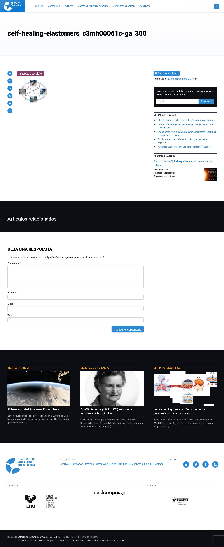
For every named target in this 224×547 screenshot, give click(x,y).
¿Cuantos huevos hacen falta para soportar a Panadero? (185, 147)
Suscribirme (206, 101)
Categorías (77, 464)
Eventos (89, 464)
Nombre (12, 292)
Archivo (64, 464)
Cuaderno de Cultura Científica (30, 541)
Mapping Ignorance (167, 367)
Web (9, 315)
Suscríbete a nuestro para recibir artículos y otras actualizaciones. (184, 93)
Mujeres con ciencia (94, 367)
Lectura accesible (31, 73)
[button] (9, 73)
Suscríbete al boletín (140, 464)
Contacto (159, 464)
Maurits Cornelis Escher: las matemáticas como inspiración (186, 120)
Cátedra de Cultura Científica (111, 464)
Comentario (14, 263)
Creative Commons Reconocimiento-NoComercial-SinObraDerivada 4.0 (93, 541)
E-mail (11, 304)
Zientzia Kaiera (18, 367)
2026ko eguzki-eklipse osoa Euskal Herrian (34, 409)
